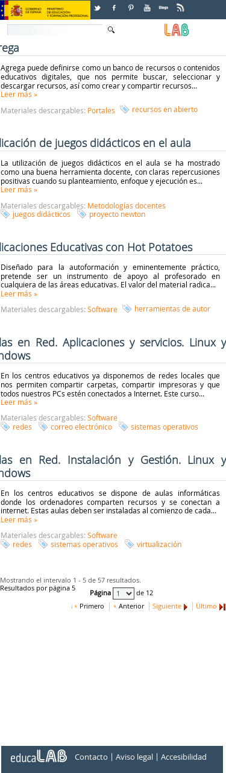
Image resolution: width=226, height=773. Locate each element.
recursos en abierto (165, 109)
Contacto (91, 757)
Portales (101, 110)
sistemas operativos (164, 426)
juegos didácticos (42, 214)
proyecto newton (117, 214)
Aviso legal (134, 757)
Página (101, 593)
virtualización (159, 544)
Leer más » (19, 94)
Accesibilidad (184, 757)
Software (102, 309)
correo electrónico (81, 426)
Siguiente (166, 606)
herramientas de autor (172, 308)
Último (206, 606)
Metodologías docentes (126, 205)
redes (22, 426)
